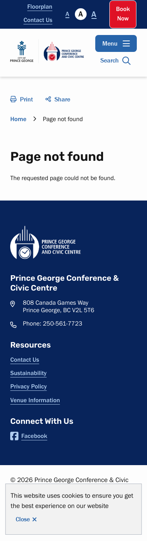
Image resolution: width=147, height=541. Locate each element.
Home (18, 119)
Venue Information (35, 400)
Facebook (28, 436)
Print (26, 99)
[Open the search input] (115, 61)
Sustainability (28, 373)
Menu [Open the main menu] (110, 43)
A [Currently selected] (80, 14)
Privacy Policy (28, 386)
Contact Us (38, 20)
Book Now (123, 14)
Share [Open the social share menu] (62, 99)
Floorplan (39, 6)
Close (23, 519)
